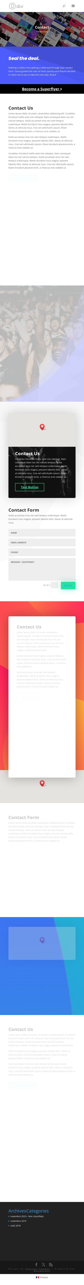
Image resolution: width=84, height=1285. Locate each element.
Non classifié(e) (36, 1216)
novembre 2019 (18, 1221)
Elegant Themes (37, 1269)
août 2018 (16, 1225)
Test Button (29, 487)
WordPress (42, 1271)
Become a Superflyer (42, 88)
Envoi (68, 585)
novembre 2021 (18, 1216)
